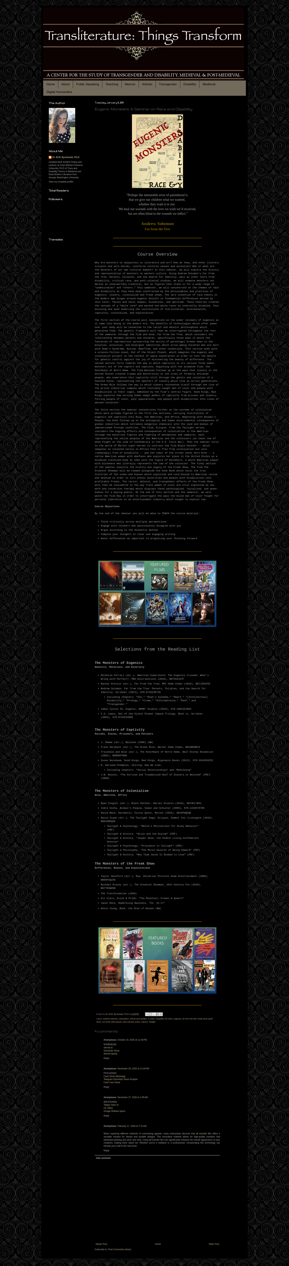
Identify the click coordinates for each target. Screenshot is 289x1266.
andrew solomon (110, 1019)
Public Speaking (87, 84)
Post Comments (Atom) (119, 1249)
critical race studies (138, 1019)
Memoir (130, 84)
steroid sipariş (110, 1053)
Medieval (209, 84)
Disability (189, 84)
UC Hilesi (108, 1108)
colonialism (124, 1019)
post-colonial (128, 1022)
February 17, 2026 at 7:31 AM (131, 1126)
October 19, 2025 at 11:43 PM (132, 1040)
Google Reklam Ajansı (115, 1111)
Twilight (152, 1022)
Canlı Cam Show (112, 1082)
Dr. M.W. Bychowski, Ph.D (65, 157)
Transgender (168, 84)
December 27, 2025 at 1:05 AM (132, 1097)
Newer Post (101, 1244)
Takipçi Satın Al (111, 1105)
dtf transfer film (203, 1133)
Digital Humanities (59, 92)
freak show (202, 1019)
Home (50, 84)
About (65, 84)
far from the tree (190, 1019)
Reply (106, 1058)
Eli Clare (168, 1019)
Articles (147, 84)
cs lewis (151, 1019)
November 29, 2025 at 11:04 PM (133, 1068)
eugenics (177, 1019)
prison (137, 1022)
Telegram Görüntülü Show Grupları (121, 1079)
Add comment (103, 1158)
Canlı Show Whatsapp (115, 1076)
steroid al (108, 1047)
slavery (145, 1022)
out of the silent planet (112, 1022)
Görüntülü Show (111, 1050)
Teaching (112, 84)
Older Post (214, 1244)
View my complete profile (61, 181)
